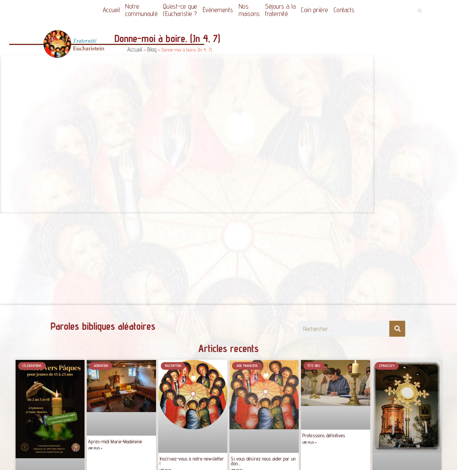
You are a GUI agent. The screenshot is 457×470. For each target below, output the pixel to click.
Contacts (344, 10)
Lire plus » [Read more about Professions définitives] (309, 442)
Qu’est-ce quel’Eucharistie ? (180, 10)
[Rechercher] (397, 329)
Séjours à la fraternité (280, 10)
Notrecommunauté (141, 10)
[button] (420, 11)
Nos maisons (249, 10)
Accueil (111, 10)
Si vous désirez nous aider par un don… (263, 461)
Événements (218, 10)
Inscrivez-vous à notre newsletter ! (192, 461)
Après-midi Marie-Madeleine (115, 441)
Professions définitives (323, 435)
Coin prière (314, 10)
